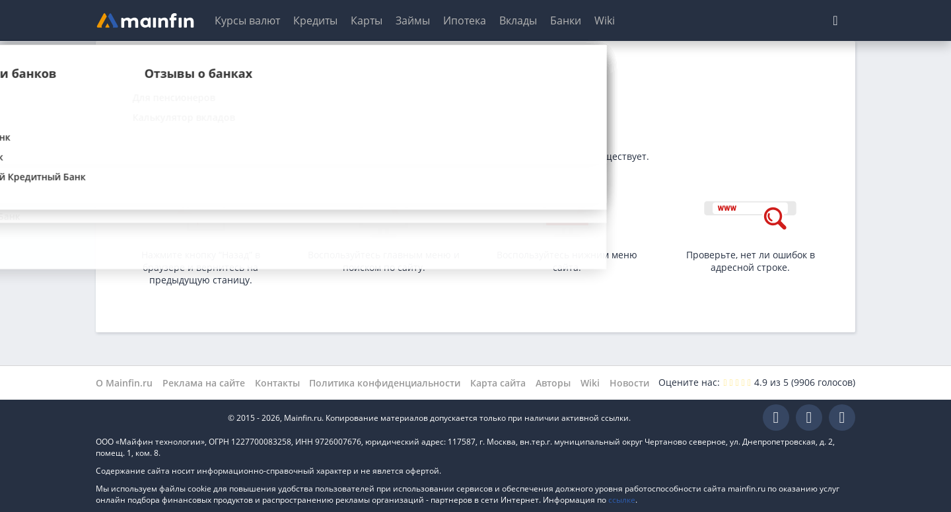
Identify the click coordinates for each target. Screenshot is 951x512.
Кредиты (315, 20)
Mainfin (155, 418)
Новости (629, 383)
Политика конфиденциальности (384, 383)
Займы (413, 20)
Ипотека (464, 20)
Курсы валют (247, 20)
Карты (366, 20)
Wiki (604, 20)
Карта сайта (498, 383)
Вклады (518, 20)
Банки (565, 20)
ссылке (621, 499)
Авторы (553, 383)
